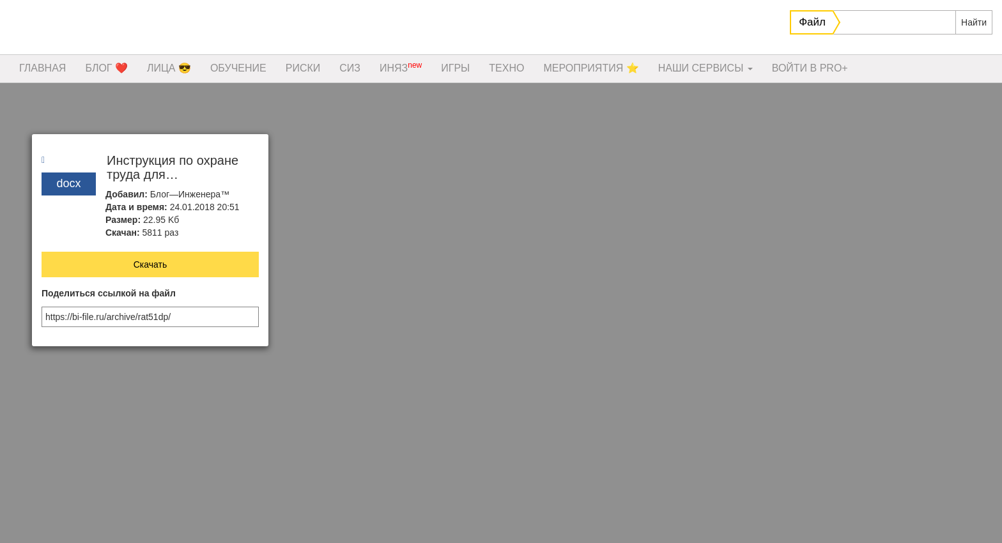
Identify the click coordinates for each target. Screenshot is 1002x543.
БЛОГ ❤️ (106, 68)
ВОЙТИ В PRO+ (810, 68)
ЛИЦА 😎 (169, 68)
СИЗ (349, 68)
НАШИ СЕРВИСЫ (705, 68)
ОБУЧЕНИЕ (238, 68)
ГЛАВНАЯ (42, 68)
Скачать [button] (150, 264)
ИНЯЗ (401, 67)
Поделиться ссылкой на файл (109, 293)
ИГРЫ (455, 68)
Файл (812, 22)
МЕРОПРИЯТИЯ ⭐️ (590, 68)
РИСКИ (303, 68)
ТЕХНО (506, 68)
